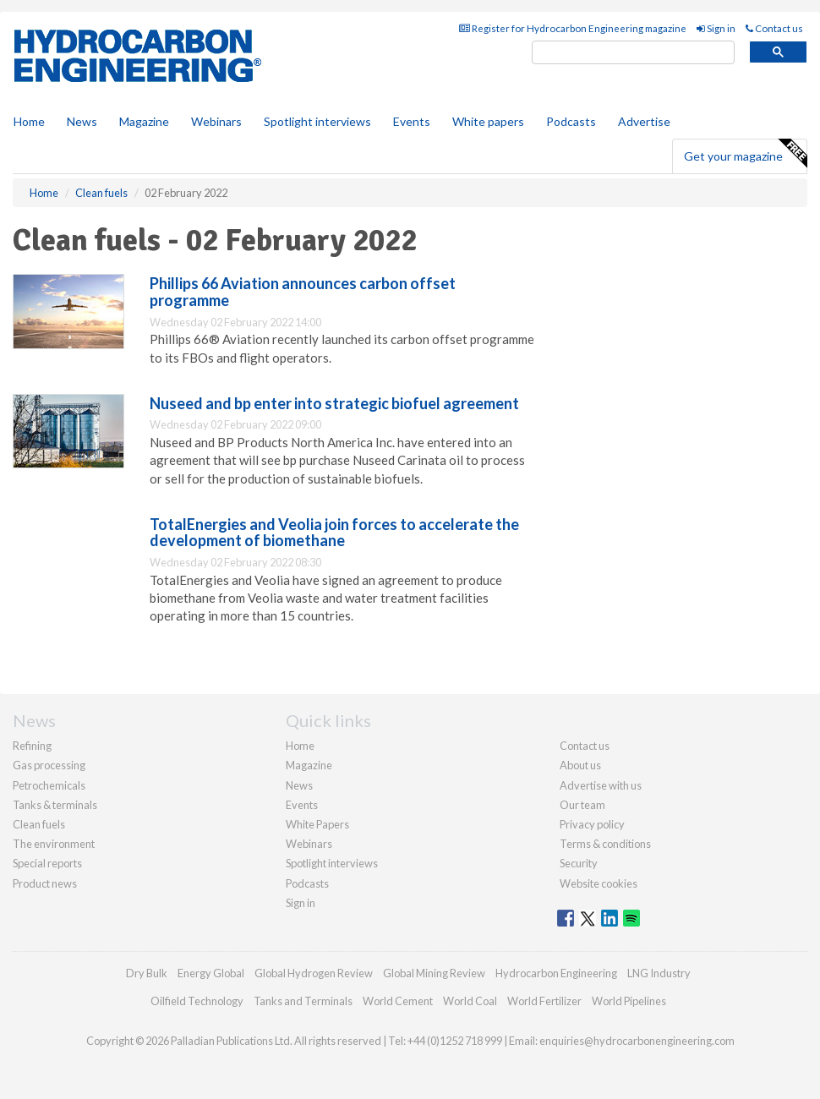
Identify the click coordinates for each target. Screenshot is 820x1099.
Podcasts (571, 121)
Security (579, 863)
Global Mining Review (434, 973)
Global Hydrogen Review (313, 973)
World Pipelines (629, 1001)
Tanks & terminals (55, 805)
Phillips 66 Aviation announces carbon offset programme (303, 291)
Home (29, 121)
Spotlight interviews (317, 121)
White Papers (317, 824)
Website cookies (598, 883)
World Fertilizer (544, 1001)
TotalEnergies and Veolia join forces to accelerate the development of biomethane (334, 532)
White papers (488, 121)
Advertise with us (601, 785)
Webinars (216, 121)
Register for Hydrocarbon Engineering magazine (572, 28)
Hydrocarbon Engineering (556, 973)
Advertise (644, 121)
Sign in (716, 28)
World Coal (470, 1001)
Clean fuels (39, 824)
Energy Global (211, 973)
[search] (633, 53)
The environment (54, 843)
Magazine (144, 121)
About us (580, 765)
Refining (32, 745)
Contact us (774, 28)
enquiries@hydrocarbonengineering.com (637, 1040)
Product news (45, 883)
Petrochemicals (49, 785)
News (299, 785)
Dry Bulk (146, 973)
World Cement (398, 1001)
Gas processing (49, 765)
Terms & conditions (605, 843)
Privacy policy (592, 824)
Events (411, 121)
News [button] (82, 121)
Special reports (47, 863)
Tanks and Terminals (303, 1001)
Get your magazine (745, 153)
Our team (582, 805)
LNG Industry (659, 973)
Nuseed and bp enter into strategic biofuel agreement (334, 403)
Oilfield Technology (196, 1001)
